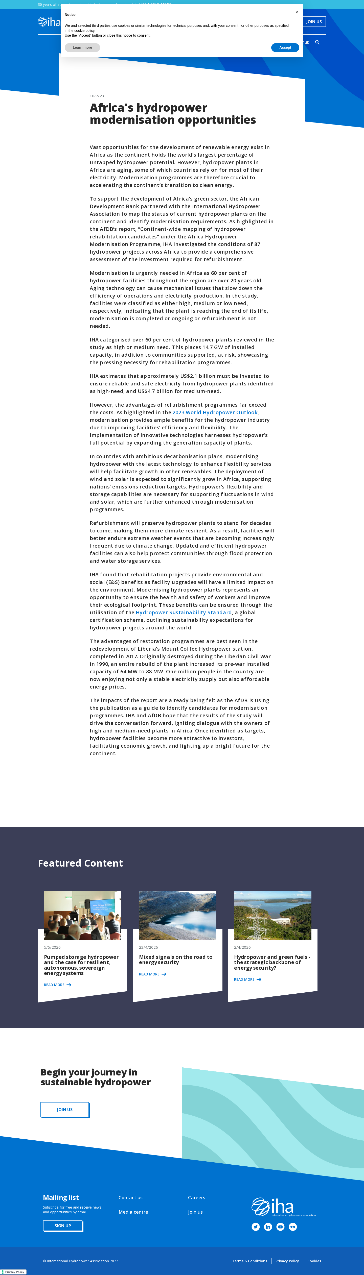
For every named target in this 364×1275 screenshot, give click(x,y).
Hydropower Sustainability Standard (184, 612)
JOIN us (65, 1109)
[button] (297, 12)
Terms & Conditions (249, 1261)
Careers (196, 1197)
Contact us (131, 1197)
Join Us (314, 21)
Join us (195, 1212)
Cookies (314, 1261)
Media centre (133, 1212)
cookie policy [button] (84, 31)
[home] (49, 22)
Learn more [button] (82, 47)
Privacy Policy (287, 1261)
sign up (63, 1226)
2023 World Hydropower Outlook (215, 412)
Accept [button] (285, 47)
